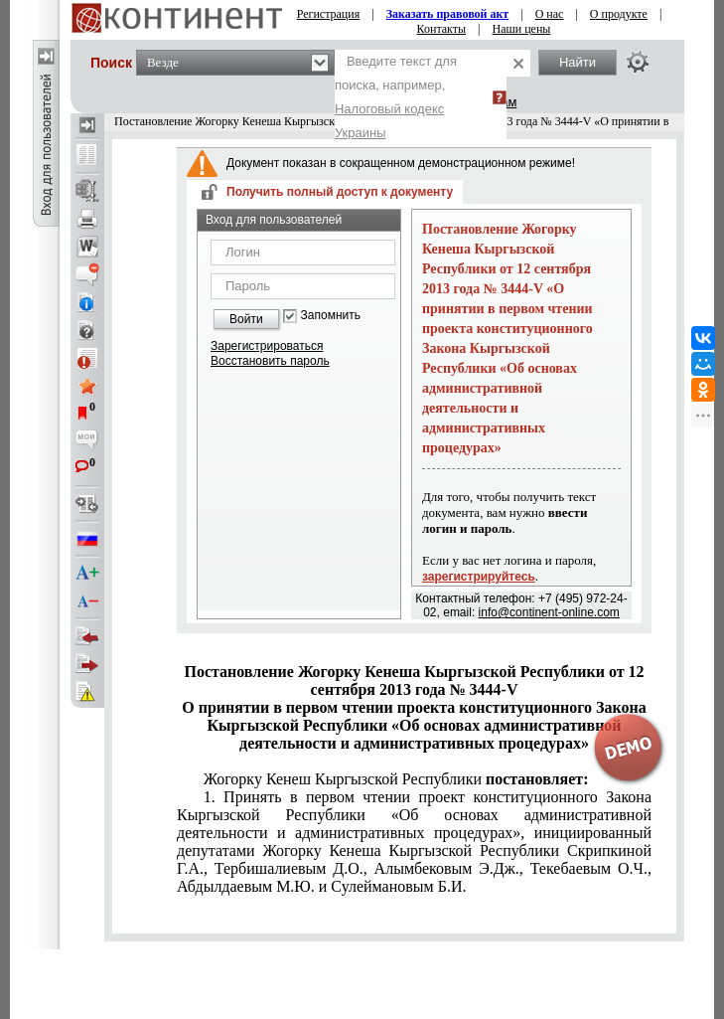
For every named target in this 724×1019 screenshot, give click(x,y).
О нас (549, 14)
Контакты (442, 29)
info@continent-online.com (549, 612)
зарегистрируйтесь (478, 577)
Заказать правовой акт (447, 14)
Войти (246, 319)
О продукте (619, 14)
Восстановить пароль (270, 361)
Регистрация (329, 14)
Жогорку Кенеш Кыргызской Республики (396, 778)
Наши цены (522, 29)
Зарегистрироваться (267, 346)
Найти (577, 62)
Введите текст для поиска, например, (396, 97)
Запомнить (331, 315)
